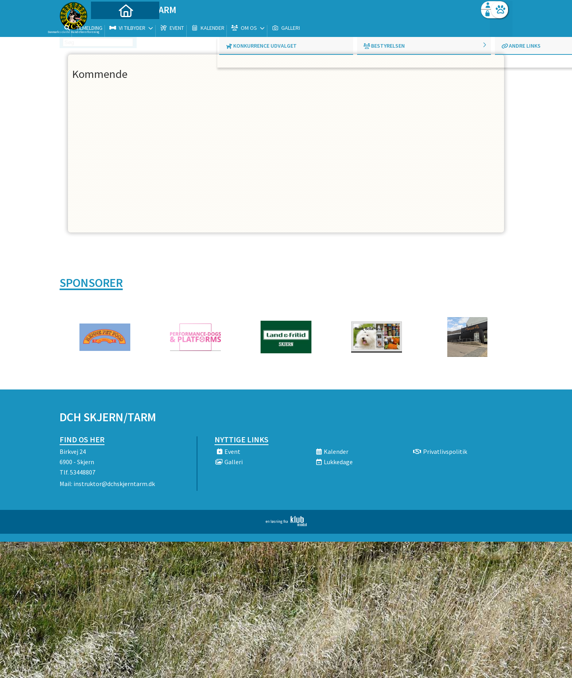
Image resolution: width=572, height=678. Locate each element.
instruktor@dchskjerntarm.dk (114, 484)
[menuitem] (109, 27)
